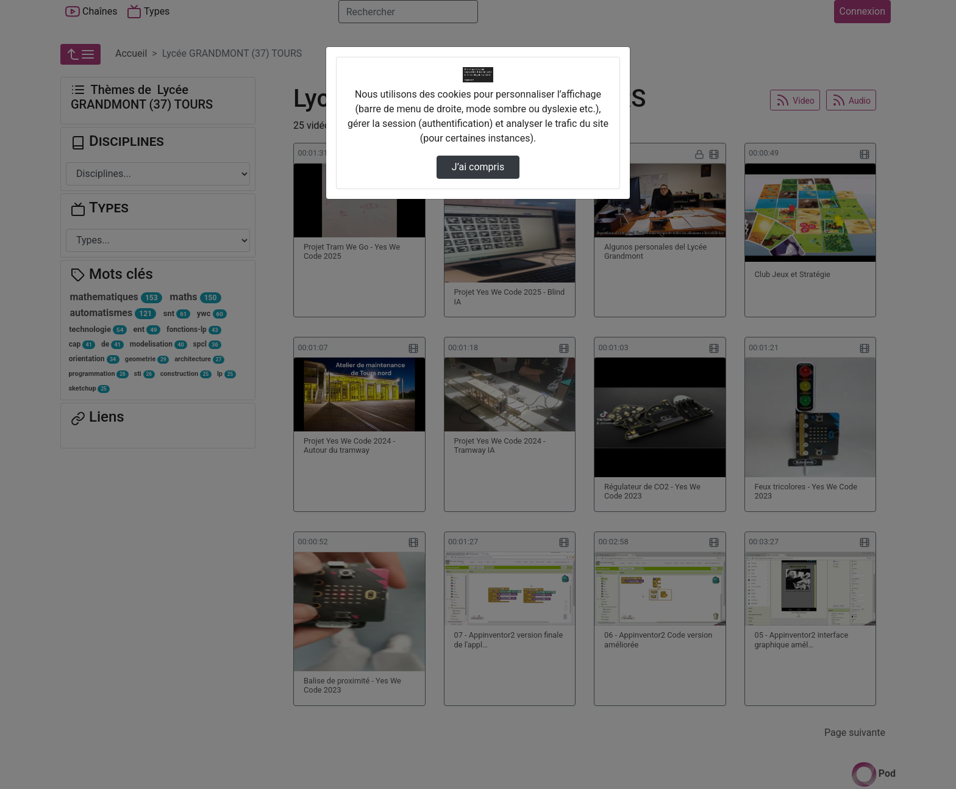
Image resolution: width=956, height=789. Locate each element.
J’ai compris (478, 167)
